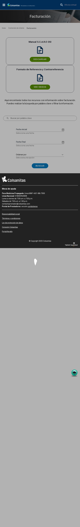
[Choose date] (63, 129)
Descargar (40, 59)
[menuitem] (70, 5)
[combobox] (41, 118)
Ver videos (40, 87)
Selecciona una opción (25, 158)
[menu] (7, 118)
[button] (40, 155)
